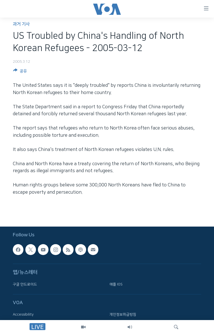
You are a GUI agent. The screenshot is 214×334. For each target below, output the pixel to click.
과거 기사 (21, 24)
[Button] (20, 72)
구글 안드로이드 (25, 284)
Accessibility (23, 314)
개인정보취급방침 (123, 314)
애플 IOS (116, 284)
